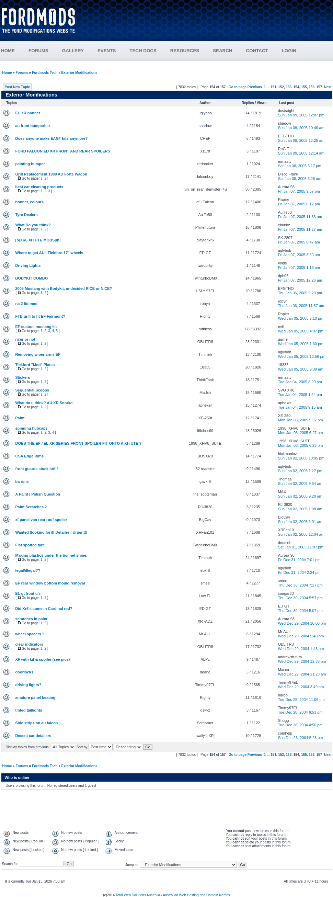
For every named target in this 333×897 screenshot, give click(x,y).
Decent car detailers (33, 736)
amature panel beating (35, 697)
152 (281, 87)
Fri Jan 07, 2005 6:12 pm (299, 204)
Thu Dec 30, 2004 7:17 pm (300, 585)
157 (319, 87)
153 (289, 87)
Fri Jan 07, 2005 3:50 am (299, 255)
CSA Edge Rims (29, 456)
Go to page (237, 87)
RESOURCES (191, 50)
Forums (21, 73)
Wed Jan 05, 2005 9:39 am (300, 369)
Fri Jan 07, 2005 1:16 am (299, 267)
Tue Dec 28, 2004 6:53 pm (300, 712)
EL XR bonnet (27, 113)
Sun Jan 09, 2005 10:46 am (301, 128)
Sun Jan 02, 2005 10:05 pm (301, 458)
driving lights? (28, 685)
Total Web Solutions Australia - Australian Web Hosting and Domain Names (173, 895)
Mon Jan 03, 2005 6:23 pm (300, 445)
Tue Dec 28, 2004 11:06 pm (301, 699)
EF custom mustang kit (36, 327)
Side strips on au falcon (36, 723)
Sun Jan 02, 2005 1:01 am (300, 522)
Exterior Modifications (79, 73)
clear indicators (29, 644)
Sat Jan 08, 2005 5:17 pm (299, 166)
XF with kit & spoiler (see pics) (42, 659)
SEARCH (222, 50)
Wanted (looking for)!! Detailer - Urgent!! (51, 532)
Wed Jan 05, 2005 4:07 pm (300, 331)
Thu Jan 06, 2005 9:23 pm (300, 293)
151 (273, 87)
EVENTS (113, 50)
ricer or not (25, 339)
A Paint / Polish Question (37, 494)
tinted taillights (28, 710)
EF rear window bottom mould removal (50, 583)
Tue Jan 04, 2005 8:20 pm (300, 382)
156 (311, 87)
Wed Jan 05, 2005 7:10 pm (300, 318)
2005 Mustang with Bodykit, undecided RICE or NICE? (63, 288)
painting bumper (30, 164)
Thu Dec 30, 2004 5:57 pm (300, 598)
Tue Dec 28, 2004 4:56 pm (300, 725)
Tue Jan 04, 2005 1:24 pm (300, 395)
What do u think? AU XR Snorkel (44, 403)
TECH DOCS (143, 50)
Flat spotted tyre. (30, 545)
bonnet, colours (29, 202)
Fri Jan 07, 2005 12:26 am (300, 280)
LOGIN (289, 50)
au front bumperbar (32, 126)
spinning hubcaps (31, 428)
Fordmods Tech (44, 73)
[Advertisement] (208, 23)
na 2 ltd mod (26, 304)
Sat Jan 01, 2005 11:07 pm (300, 547)
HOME (8, 50)
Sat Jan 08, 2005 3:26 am (299, 179)
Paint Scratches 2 (31, 507)
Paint (20, 418)
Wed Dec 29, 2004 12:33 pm (302, 661)
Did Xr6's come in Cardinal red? (43, 608)
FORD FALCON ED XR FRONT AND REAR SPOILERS (62, 151)
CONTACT (257, 50)
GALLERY (73, 50)
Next (328, 87)
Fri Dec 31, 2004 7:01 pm (299, 560)
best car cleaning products (39, 187)
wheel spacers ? (30, 634)
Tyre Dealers (26, 215)
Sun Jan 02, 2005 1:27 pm (300, 471)
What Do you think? (33, 225)
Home (7, 73)
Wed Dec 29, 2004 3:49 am (301, 687)
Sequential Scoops (32, 390)
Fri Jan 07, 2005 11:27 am (300, 229)
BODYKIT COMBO (31, 278)
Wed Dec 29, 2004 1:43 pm (301, 649)
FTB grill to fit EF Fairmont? (40, 316)
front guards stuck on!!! (36, 469)
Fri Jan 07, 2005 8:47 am (299, 242)
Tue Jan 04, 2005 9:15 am (300, 407)
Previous (255, 87)
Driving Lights (28, 265)
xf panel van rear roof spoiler (41, 520)
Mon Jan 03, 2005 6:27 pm (300, 433)
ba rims (22, 481)
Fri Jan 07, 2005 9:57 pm (299, 191)
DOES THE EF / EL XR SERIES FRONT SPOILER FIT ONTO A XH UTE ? (78, 443)
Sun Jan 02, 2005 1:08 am (300, 509)
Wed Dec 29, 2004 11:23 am (302, 674)
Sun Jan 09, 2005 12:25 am (301, 140)
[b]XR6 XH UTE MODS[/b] (38, 240)
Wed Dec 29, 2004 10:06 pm (302, 623)
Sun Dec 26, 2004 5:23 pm (300, 738)
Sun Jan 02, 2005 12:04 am (301, 534)
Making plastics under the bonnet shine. (51, 555)
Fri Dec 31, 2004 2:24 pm (299, 572)
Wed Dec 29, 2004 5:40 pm (301, 636)
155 (304, 87)
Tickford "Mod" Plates (35, 365)
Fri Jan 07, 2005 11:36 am (300, 217)
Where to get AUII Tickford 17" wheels (49, 253)
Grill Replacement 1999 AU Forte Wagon (51, 174)
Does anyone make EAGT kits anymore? (51, 138)
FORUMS (45, 50)
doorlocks (24, 672)
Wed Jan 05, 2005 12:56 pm (301, 356)
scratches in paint (31, 619)
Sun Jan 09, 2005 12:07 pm (301, 115)
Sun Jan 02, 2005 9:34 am (300, 483)
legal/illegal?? (28, 570)
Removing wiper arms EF (37, 354)
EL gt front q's (28, 593)
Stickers (22, 377)
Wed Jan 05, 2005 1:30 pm (300, 344)
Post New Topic (17, 87)
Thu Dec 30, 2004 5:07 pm (300, 611)
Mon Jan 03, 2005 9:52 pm (300, 420)
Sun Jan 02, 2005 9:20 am (300, 496)
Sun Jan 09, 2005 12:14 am (301, 153)
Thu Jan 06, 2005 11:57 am (301, 306)
